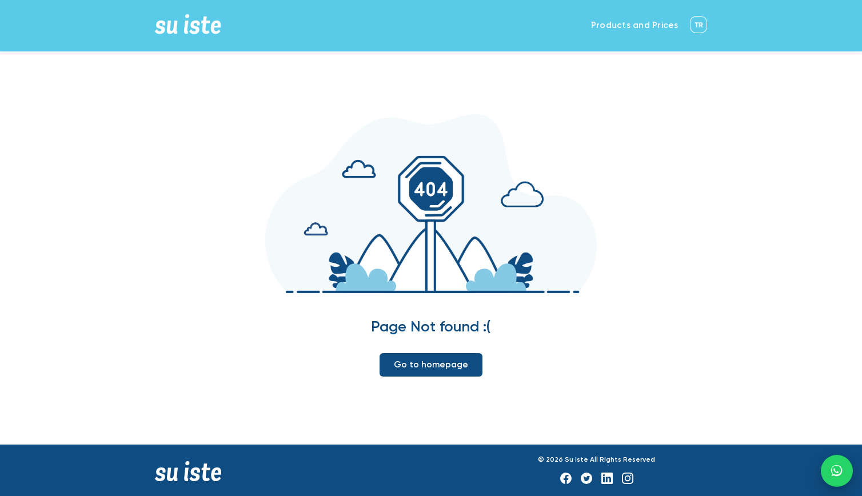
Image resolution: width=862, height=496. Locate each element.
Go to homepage (431, 365)
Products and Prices (635, 25)
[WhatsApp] (837, 471)
